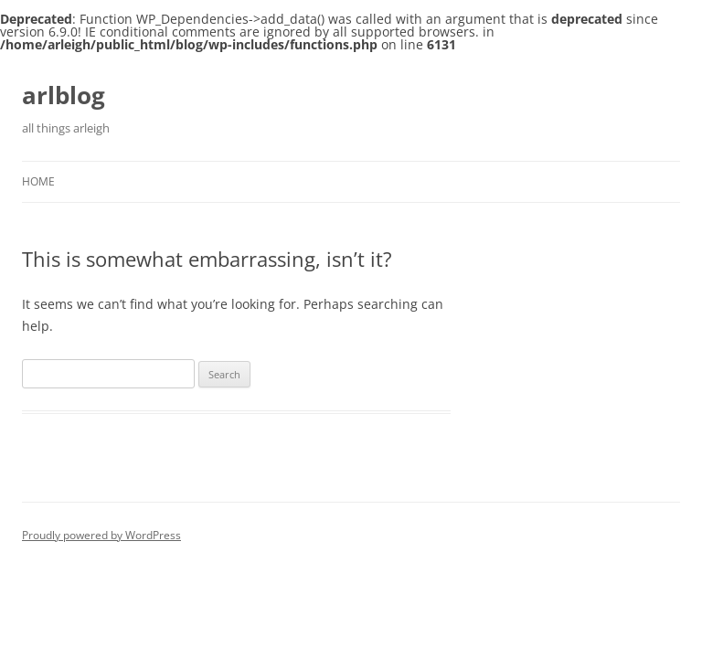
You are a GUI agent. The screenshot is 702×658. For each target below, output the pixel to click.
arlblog (63, 95)
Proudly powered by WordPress (101, 535)
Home (38, 181)
